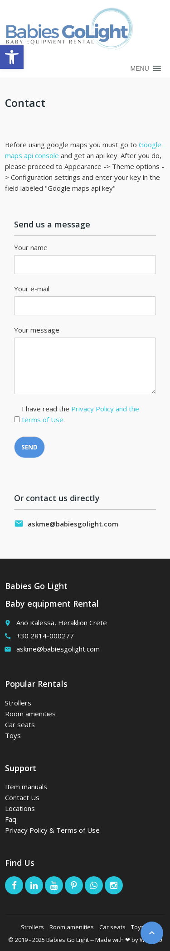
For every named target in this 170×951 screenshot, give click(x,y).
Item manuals (26, 786)
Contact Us (22, 797)
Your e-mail (31, 288)
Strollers (18, 702)
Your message (36, 329)
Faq (10, 819)
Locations (20, 808)
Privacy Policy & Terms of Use (52, 830)
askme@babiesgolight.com (73, 523)
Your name (31, 247)
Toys (13, 735)
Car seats (20, 724)
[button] (140, 68)
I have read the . (80, 414)
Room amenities (30, 713)
